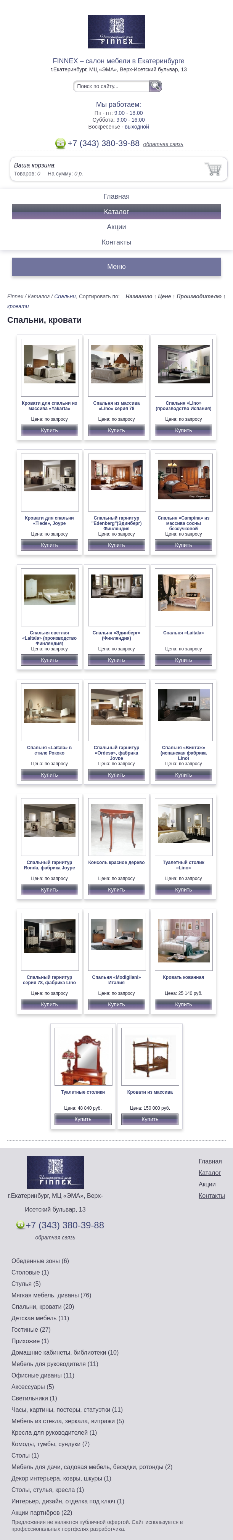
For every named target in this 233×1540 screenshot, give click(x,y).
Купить (49, 430)
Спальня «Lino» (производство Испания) (183, 406)
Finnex (15, 296)
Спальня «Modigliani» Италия (116, 980)
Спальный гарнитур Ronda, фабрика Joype (49, 865)
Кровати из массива (150, 1092)
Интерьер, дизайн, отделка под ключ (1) (67, 1501)
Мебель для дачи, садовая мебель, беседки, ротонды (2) (91, 1467)
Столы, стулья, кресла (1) (47, 1490)
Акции (116, 227)
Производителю (201, 296)
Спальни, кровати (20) (42, 1306)
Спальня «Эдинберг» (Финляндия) (117, 635)
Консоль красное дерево (116, 862)
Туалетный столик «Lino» (183, 865)
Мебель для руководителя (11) (54, 1364)
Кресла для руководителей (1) (54, 1432)
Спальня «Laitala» (183, 633)
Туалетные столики (83, 1092)
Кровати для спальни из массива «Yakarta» (49, 406)
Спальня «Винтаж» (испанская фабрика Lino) (184, 753)
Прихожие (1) (30, 1341)
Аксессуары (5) (32, 1387)
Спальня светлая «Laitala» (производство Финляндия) (49, 638)
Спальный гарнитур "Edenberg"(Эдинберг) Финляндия (117, 523)
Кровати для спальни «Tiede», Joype (49, 520)
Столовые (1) (30, 1272)
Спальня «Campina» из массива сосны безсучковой (183, 523)
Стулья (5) (26, 1284)
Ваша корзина (34, 165)
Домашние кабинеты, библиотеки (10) (65, 1352)
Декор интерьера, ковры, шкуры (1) (61, 1478)
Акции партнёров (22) (41, 1512)
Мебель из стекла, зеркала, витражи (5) (67, 1421)
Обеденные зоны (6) (40, 1261)
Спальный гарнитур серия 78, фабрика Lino (49, 980)
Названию (140, 296)
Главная (116, 196)
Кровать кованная (183, 977)
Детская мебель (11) (40, 1318)
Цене (166, 296)
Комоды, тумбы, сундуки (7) (50, 1444)
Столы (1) (25, 1455)
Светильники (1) (34, 1398)
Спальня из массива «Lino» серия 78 (116, 406)
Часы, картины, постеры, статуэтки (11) (67, 1409)
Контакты (117, 242)
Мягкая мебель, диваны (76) (51, 1295)
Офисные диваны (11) (42, 1375)
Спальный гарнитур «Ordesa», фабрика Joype (116, 753)
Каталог (116, 212)
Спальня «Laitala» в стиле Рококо (49, 750)
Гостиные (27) (31, 1329)
